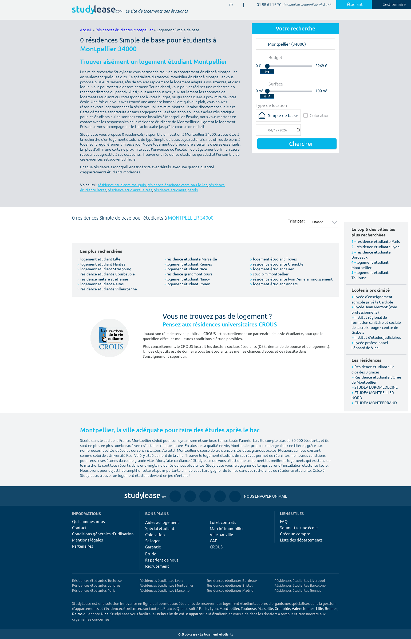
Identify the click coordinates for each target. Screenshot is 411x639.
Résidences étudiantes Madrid (230, 590)
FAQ (284, 521)
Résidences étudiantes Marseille (164, 590)
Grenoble (282, 608)
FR (229, 5)
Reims (77, 613)
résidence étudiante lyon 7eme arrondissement (291, 278)
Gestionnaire (391, 4)
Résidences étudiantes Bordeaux (232, 580)
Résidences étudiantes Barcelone (300, 585)
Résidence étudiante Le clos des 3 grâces (372, 369)
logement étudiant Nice (185, 268)
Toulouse (248, 608)
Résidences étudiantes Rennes (297, 590)
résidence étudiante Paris (378, 241)
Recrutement (157, 565)
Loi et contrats (223, 522)
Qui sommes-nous (88, 521)
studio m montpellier (269, 273)
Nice (105, 613)
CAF (213, 540)
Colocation (316, 115)
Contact (79, 527)
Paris (203, 608)
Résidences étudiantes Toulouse (97, 580)
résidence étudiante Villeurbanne (107, 288)
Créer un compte (295, 533)
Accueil (86, 30)
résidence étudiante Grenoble (276, 264)
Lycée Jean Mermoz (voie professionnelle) (374, 309)
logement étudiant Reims (100, 283)
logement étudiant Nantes (101, 264)
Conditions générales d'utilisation (103, 533)
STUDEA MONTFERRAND (375, 402)
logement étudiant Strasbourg (104, 268)
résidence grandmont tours (188, 273)
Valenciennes (303, 608)
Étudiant (352, 4)
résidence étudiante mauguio (122, 185)
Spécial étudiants (160, 528)
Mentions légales (87, 539)
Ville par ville (221, 534)
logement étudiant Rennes (188, 264)
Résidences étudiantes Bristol (230, 585)
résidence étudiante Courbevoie (106, 273)
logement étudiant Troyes (273, 258)
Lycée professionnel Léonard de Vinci (369, 345)
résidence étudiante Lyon (378, 246)
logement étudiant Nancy (187, 278)
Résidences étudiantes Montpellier (124, 30)
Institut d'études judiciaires (377, 337)
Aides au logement (162, 522)
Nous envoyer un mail (258, 496)
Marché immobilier (227, 528)
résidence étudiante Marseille (190, 258)
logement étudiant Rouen (187, 283)
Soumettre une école (299, 527)
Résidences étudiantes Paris (93, 590)
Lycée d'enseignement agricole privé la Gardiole (372, 299)
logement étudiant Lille (98, 258)
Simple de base (282, 115)
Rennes (331, 608)
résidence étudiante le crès (130, 190)
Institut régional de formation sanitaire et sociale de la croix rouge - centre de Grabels (376, 325)
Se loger (152, 540)
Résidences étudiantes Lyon (161, 580)
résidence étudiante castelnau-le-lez (177, 185)
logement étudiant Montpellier (370, 265)
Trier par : (296, 221)
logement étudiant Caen (272, 268)
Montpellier (229, 608)
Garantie (153, 546)
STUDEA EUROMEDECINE (376, 387)
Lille (319, 608)
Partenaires (82, 545)
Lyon (214, 608)
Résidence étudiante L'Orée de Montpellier (376, 380)
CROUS (216, 546)
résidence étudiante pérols (176, 190)
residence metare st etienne (102, 278)
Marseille (265, 608)
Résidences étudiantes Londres (96, 585)
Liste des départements (301, 539)
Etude (150, 553)
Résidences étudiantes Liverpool (299, 580)
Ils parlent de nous (162, 559)
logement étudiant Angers (274, 283)
